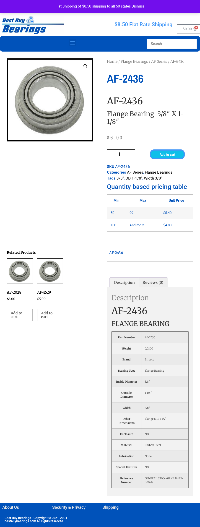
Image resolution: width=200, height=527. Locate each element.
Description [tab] (124, 282)
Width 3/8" (153, 178)
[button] (72, 42)
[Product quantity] (121, 154)
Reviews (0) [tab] (153, 282)
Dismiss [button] (138, 6)
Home (112, 61)
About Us (10, 507)
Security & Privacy (69, 507)
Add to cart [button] (16, 315)
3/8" (120, 178)
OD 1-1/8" (133, 178)
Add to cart (167, 154)
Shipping (110, 507)
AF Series (159, 61)
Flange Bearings (134, 61)
